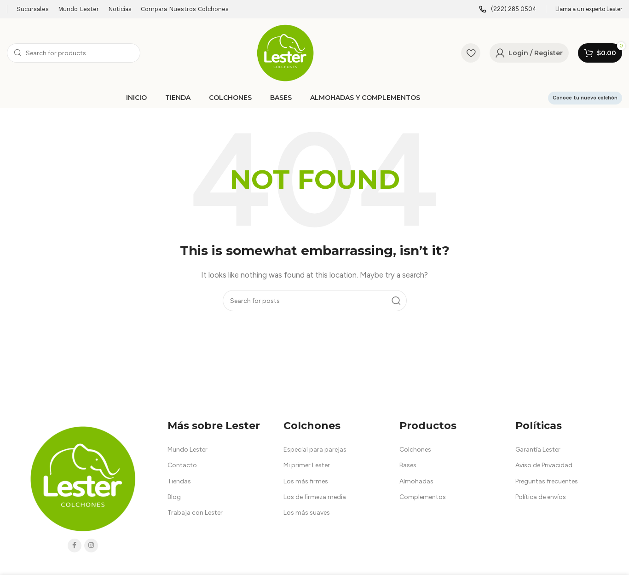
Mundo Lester (187, 449)
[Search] (73, 53)
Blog (174, 497)
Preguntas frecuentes (546, 481)
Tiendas (179, 481)
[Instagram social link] (91, 545)
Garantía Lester (537, 449)
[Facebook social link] (74, 545)
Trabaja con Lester (195, 513)
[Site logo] (285, 52)
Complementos (422, 497)
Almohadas (416, 481)
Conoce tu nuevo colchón (585, 98)
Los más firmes (305, 481)
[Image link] (83, 478)
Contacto (182, 465)
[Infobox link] (508, 9)
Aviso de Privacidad (543, 465)
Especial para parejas (314, 449)
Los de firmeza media (314, 497)
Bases (407, 465)
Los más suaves (306, 513)
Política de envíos (540, 497)
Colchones (415, 449)
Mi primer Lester (306, 465)
